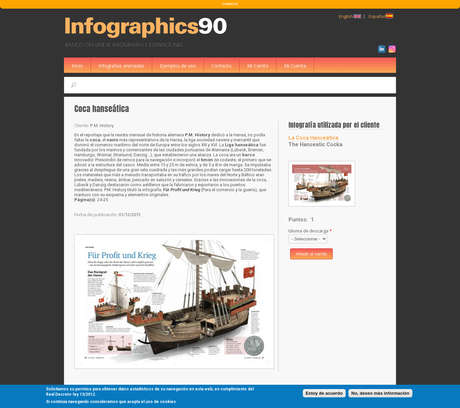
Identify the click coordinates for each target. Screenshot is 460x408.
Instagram (393, 50)
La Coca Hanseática (313, 138)
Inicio (77, 66)
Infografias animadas (121, 66)
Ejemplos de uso (178, 66)
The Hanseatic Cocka (315, 144)
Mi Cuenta (295, 66)
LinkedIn (383, 50)
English (350, 16)
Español (381, 16)
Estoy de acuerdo (324, 393)
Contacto (221, 66)
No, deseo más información (380, 393)
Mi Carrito (257, 66)
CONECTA (230, 4)
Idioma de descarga (310, 231)
